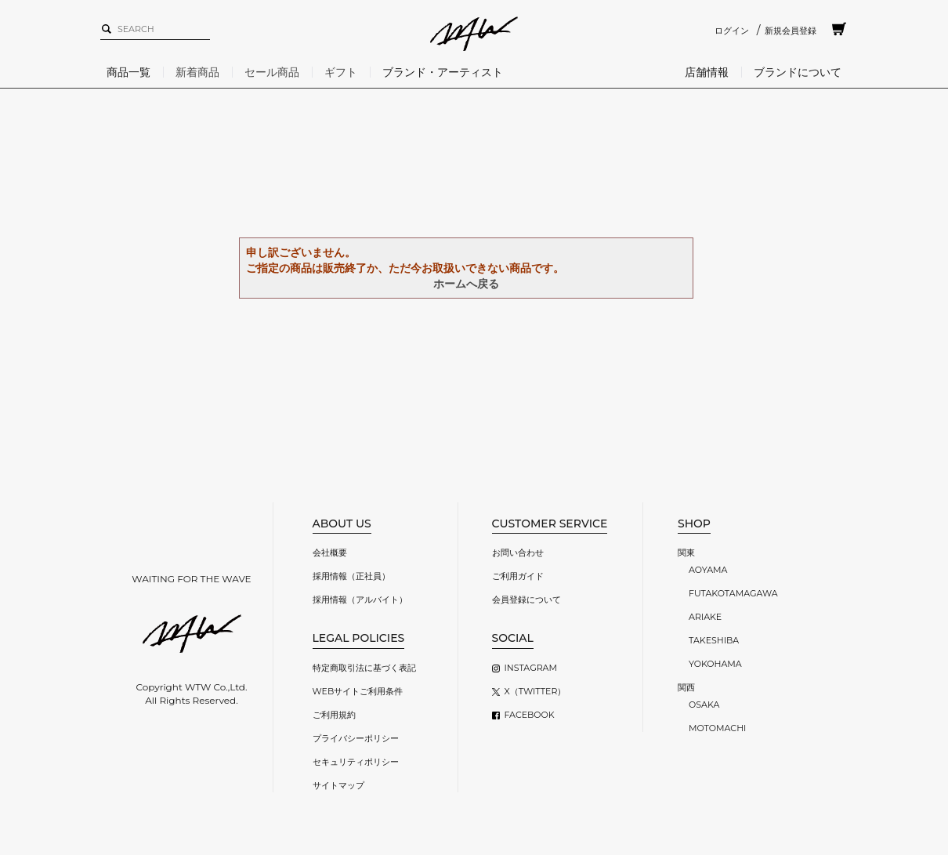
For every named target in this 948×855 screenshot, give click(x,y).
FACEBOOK (530, 714)
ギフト (340, 72)
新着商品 (197, 72)
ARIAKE (705, 616)
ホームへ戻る (466, 284)
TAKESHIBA (714, 640)
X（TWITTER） (535, 691)
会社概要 (330, 552)
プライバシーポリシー (356, 738)
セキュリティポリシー (356, 761)
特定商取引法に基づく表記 (364, 667)
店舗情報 (707, 72)
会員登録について (526, 599)
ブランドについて (797, 72)
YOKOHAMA (715, 663)
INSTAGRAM (531, 667)
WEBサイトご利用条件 (358, 691)
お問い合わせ (518, 552)
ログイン (732, 30)
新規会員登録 (790, 30)
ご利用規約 (334, 714)
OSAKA (704, 704)
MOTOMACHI (717, 728)
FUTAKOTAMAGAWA (733, 593)
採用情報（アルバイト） (360, 599)
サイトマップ (338, 785)
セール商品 (271, 72)
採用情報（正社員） (351, 576)
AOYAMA (708, 569)
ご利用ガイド (518, 576)
